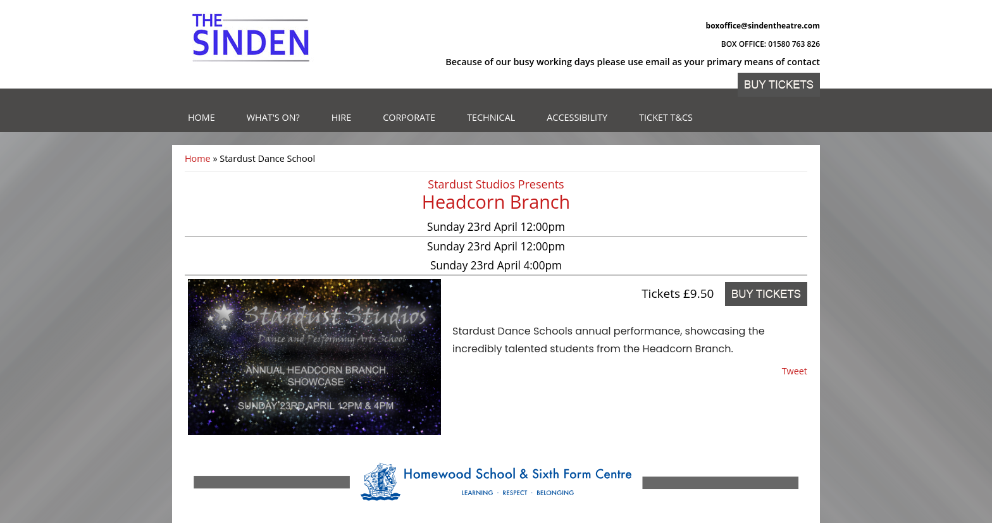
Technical (491, 117)
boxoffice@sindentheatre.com (763, 25)
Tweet (794, 371)
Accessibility (577, 117)
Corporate (409, 117)
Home (201, 117)
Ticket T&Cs (666, 117)
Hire (342, 117)
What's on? (273, 117)
